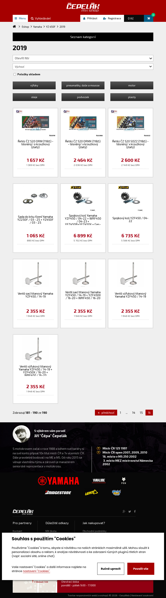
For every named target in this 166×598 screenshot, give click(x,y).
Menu (20, 18)
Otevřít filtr (83, 58)
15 (141, 412)
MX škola (51, 531)
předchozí (106, 412)
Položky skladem (28, 74)
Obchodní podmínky (94, 531)
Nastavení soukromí (142, 595)
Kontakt (17, 531)
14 (133, 412)
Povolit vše (140, 569)
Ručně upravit (110, 569)
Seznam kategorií (83, 37)
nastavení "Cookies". (36, 571)
